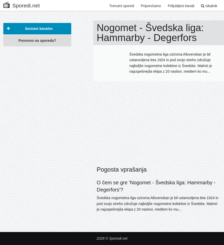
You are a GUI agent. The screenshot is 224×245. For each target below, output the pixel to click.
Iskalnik (209, 6)
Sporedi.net (21, 4)
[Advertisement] (37, 81)
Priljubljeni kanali (181, 6)
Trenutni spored (121, 6)
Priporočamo (151, 6)
